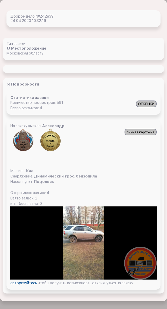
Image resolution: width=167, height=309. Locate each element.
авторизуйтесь (24, 283)
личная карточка (141, 132)
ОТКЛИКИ (146, 104)
